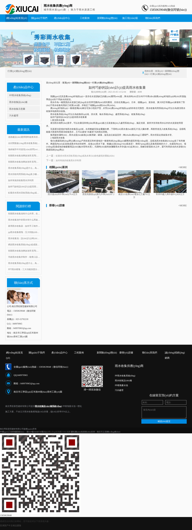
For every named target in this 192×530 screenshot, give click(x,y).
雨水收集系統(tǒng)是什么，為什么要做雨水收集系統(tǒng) (24, 263)
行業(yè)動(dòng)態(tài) (160, 74)
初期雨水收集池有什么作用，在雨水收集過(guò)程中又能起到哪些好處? (24, 214)
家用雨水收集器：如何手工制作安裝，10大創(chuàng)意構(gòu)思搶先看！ (24, 226)
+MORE (182, 167)
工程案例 (84, 18)
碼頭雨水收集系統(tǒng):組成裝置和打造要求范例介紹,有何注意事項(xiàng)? (24, 244)
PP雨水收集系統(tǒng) (20, 95)
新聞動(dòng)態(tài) (107, 18)
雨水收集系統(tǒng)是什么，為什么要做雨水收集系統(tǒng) (24, 168)
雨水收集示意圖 (17, 109)
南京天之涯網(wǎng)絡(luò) (108, 432)
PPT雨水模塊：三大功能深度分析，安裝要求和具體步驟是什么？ (24, 269)
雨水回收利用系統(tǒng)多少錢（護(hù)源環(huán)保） (24, 174)
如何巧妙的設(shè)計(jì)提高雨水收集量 (24, 186)
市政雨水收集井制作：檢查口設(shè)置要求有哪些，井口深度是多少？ (24, 257)
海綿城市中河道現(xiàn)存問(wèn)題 (24, 149)
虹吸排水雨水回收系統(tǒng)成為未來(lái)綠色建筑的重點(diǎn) (24, 193)
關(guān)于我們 (39, 18)
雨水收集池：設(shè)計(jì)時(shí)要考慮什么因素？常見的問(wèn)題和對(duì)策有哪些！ (24, 238)
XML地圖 (66, 432)
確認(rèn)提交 (164, 421)
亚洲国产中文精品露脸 (10, 525)
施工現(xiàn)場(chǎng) (130, 22)
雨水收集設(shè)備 (18, 102)
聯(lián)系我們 (152, 18)
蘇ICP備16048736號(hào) (37, 432)
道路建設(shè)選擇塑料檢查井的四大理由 (24, 137)
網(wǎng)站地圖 (55, 432)
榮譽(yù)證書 (126, 352)
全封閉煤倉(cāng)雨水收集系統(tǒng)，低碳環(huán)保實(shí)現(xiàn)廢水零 (24, 143)
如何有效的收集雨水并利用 (21, 180)
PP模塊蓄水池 (121, 385)
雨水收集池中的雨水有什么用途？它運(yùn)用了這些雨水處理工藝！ (24, 220)
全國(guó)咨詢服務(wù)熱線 (162, 6)
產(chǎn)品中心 (62, 18)
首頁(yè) (159, 71)
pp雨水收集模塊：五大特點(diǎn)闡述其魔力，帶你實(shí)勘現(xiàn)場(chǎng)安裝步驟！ (24, 232)
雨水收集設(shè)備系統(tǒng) (48, 406)
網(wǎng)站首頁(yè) (16, 18)
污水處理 (13, 115)
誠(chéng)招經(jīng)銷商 (175, 353)
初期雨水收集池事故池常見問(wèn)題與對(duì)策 (24, 156)
